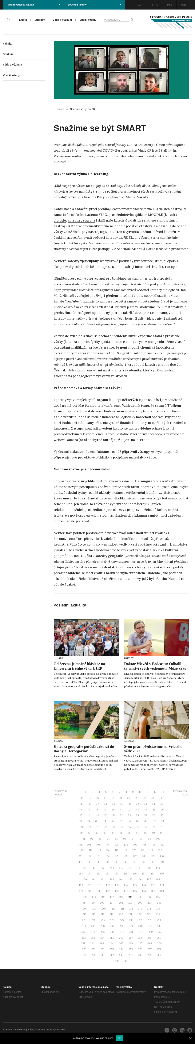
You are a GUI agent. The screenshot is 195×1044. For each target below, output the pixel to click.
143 (103, 868)
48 (89, 815)
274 (121, 949)
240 (140, 926)
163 (112, 879)
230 (131, 920)
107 (135, 844)
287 (159, 955)
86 (129, 832)
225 (84, 920)
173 (117, 885)
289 (126, 961)
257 (131, 937)
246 (112, 932)
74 (121, 827)
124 (107, 856)
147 (139, 868)
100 (158, 838)
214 (149, 908)
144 (112, 868)
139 (152, 862)
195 (139, 897)
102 (89, 844)
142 (93, 868)
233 (159, 920)
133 (98, 862)
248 (131, 932)
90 (161, 832)
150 (81, 873)
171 (99, 885)
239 (131, 926)
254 (102, 937)
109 (154, 844)
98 (141, 838)
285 (140, 955)
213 (140, 908)
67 (154, 821)
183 (117, 891)
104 (107, 844)
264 (111, 943)
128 (143, 856)
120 (160, 850)
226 (93, 920)
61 (105, 821)
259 (149, 937)
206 (159, 902)
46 (162, 809)
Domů (61, 109)
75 (129, 827)
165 (130, 879)
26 (89, 804)
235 (93, 926)
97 (133, 838)
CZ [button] (140, 4)
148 (149, 868)
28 (105, 804)
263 (102, 943)
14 (82, 798)
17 (105, 798)
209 (104, 908)
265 (121, 943)
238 (121, 926)
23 (152, 798)
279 (84, 955)
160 (85, 879)
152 (99, 873)
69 (81, 827)
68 (162, 821)
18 (113, 798)
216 (84, 914)
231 (140, 920)
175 (135, 885)
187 (153, 891)
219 (111, 914)
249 (141, 932)
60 (96, 821)
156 (135, 873)
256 (121, 937)
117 (134, 850)
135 (116, 862)
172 (108, 885)
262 (92, 943)
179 (81, 891)
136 (125, 862)
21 (136, 798)
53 (129, 815)
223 (149, 914)
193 (121, 897)
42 (129, 809)
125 (116, 856)
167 (149, 879)
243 (83, 932)
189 (85, 897)
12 (155, 792)
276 (140, 949)
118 (142, 850)
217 (93, 914)
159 (162, 873)
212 (131, 908)
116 (125, 850)
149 (158, 868)
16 (97, 798)
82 (97, 832)
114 (108, 850)
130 (162, 856)
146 (130, 868)
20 (128, 798)
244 (93, 932)
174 (126, 885)
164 (121, 879)
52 (121, 815)
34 (153, 804)
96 (124, 838)
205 (150, 902)
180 (90, 891)
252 (84, 937)
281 (103, 955)
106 (126, 844)
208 (94, 908)
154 (117, 873)
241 (150, 926)
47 (81, 815)
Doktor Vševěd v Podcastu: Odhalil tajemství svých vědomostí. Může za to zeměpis (155, 668)
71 (97, 827)
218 (102, 914)
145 (121, 868)
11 (148, 792)
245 (103, 932)
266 (131, 943)
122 (89, 856)
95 (116, 838)
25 (81, 804)
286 (149, 955)
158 (153, 873)
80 (81, 832)
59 (88, 821)
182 (108, 891)
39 (104, 809)
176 (144, 885)
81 (89, 832)
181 (99, 891)
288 (117, 961)
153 (107, 873)
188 (162, 891)
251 (160, 932)
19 (120, 798)
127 (135, 856)
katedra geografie (81, 220)
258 (140, 937)
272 (103, 949)
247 (122, 932)
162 (103, 879)
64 (129, 821)
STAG (155, 4)
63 (121, 821)
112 (90, 850)
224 (158, 914)
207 (85, 908)
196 (149, 897)
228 (112, 920)
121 (80, 856)
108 (144, 844)
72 (105, 827)
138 (143, 862)
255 (112, 937)
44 (145, 809)
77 (145, 827)
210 (113, 908)
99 (149, 838)
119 (151, 850)
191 (103, 897)
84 (113, 832)
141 (84, 868)
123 (98, 856)
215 (158, 908)
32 (137, 804)
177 (153, 885)
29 (113, 804)
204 (140, 902)
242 (159, 926)
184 (126, 891)
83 (105, 832)
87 (137, 832)
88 (145, 832)
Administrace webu (14, 1029)
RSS (30, 1029)
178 (162, 885)
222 (139, 914)
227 (103, 920)
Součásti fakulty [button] (94, 4)
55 (145, 815)
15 (90, 798)
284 (131, 955)
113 (99, 850)
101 (80, 844)
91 (83, 838)
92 (91, 838)
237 (112, 926)
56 (153, 815)
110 (162, 844)
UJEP (184, 4)
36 (80, 809)
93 (99, 838)
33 (145, 804)
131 (80, 862)
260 (159, 937)
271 (93, 949)
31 (130, 804)
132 (89, 862)
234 (84, 926)
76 (137, 827)
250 (151, 932)
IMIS (169, 4)
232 (150, 920)
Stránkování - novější (62, 792)
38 (96, 809)
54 (137, 815)
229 (122, 920)
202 (121, 902)
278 (159, 949)
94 (108, 838)
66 (145, 821)
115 (116, 850)
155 (126, 873)
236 (103, 926)
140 (162, 862)
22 (144, 798)
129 (153, 856)
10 (140, 792)
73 (113, 827)
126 (126, 856)
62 (112, 821)
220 (121, 914)
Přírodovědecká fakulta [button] (33, 4)
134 (107, 862)
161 (94, 879)
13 (163, 792)
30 (121, 804)
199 (93, 902)
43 (137, 809)
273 (112, 949)
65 (137, 821)
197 (158, 897)
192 (112, 897)
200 (102, 902)
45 (154, 809)
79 (161, 827)
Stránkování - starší (181, 792)
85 (121, 832)
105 (117, 844)
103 (98, 844)
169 (81, 885)
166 (140, 879)
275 (131, 949)
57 (162, 815)
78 (153, 827)
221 (130, 914)
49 (97, 815)
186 (144, 891)
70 (89, 827)
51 (114, 815)
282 (112, 955)
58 (80, 821)
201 (111, 902)
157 (144, 873)
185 (135, 891)
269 (159, 943)
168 (158, 879)
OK (119, 1038)
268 (150, 943)
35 (161, 804)
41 (121, 809)
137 (134, 862)
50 (105, 815)
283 (121, 955)
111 (82, 850)
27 (97, 804)
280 (93, 955)
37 (88, 809)
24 (160, 798)
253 (93, 937)
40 (113, 809)
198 (83, 902)
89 (153, 832)
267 (140, 943)
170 (90, 885)
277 (150, 949)
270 (84, 949)
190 (94, 897)
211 (122, 908)
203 (130, 902)
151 (90, 873)
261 (83, 943)
